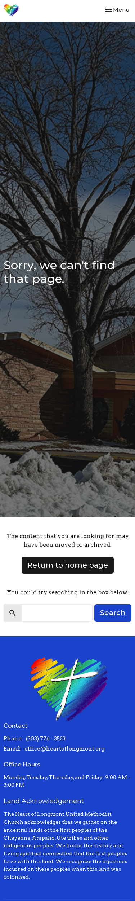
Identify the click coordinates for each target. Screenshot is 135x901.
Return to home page (67, 565)
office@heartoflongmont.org (64, 748)
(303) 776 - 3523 (46, 738)
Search (113, 612)
